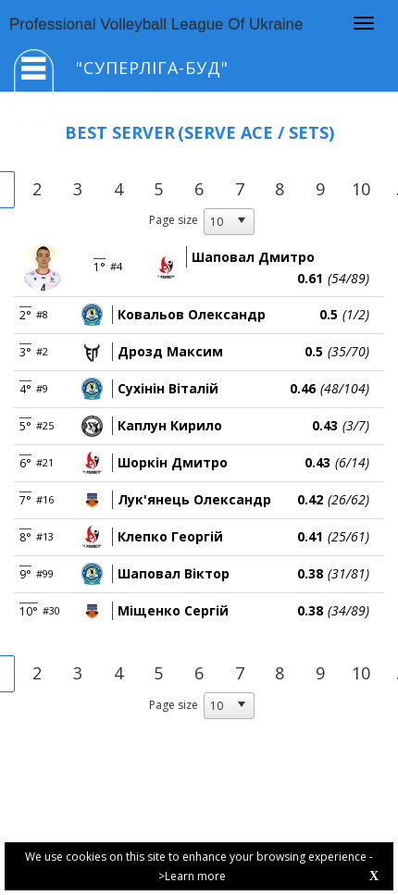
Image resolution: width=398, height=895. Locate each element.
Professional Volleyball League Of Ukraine (156, 24)
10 (361, 189)
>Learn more (192, 876)
